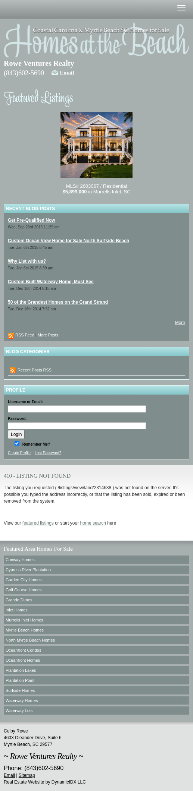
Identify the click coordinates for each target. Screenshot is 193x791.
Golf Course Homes (24, 590)
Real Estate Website (24, 782)
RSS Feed (24, 335)
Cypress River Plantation (28, 569)
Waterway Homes (22, 700)
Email (67, 73)
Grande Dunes (19, 600)
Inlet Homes (17, 610)
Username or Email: (25, 402)
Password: (17, 419)
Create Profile (19, 453)
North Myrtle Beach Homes (30, 640)
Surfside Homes (20, 690)
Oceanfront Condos (23, 650)
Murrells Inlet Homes (24, 620)
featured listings (38, 523)
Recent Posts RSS (31, 370)
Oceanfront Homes (23, 660)
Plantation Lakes (21, 670)
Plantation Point (20, 680)
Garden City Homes (24, 580)
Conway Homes (20, 559)
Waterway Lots (19, 710)
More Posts (48, 335)
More (180, 322)
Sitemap (27, 775)
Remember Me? (35, 444)
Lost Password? (48, 453)
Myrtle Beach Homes (25, 630)
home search (93, 523)
